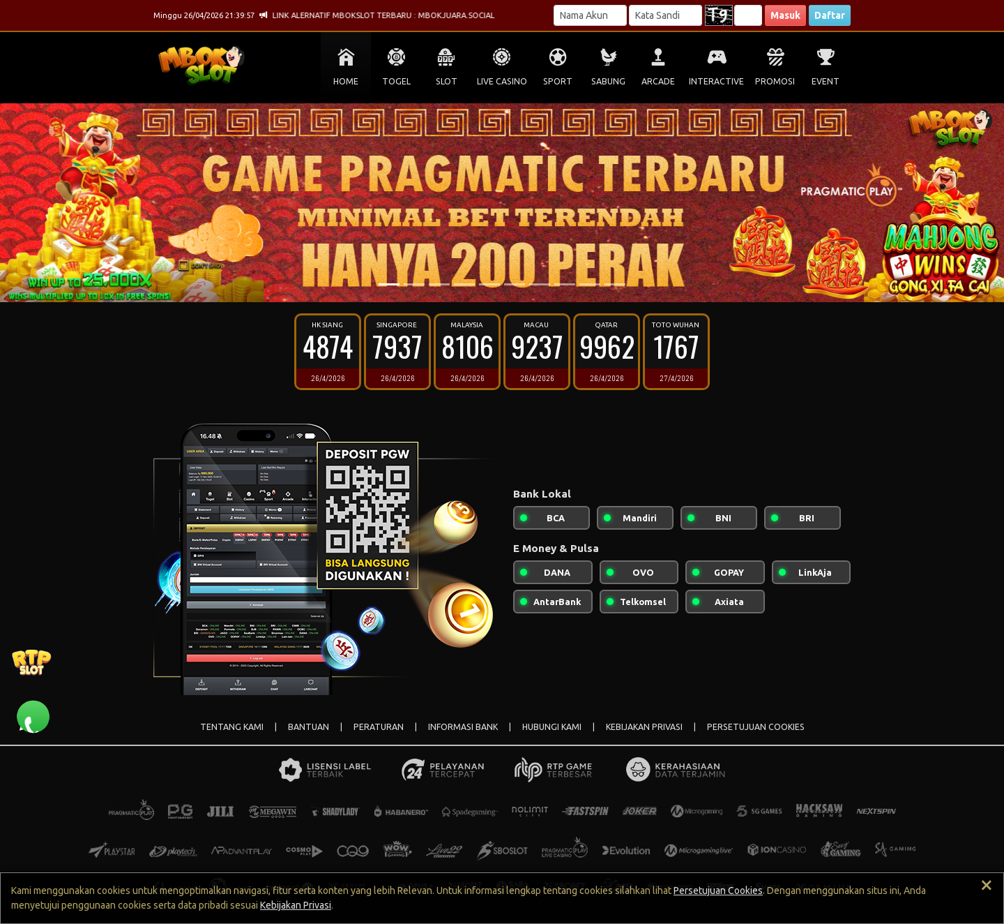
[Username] (590, 15)
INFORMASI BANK (463, 726)
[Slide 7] (539, 284)
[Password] (665, 15)
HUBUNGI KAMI (551, 726)
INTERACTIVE (716, 81)
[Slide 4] (464, 284)
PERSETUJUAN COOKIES (756, 726)
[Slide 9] (589, 284)
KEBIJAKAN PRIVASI (644, 726)
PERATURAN (378, 726)
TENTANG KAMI (232, 726)
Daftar (829, 15)
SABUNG (608, 81)
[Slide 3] (439, 284)
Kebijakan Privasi (295, 905)
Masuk (785, 15)
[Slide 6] (514, 284)
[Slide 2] (414, 284)
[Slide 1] (389, 284)
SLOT (446, 81)
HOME (345, 81)
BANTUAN (308, 726)
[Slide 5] (489, 284)
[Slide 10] (614, 284)
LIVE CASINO (502, 81)
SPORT (557, 81)
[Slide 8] (564, 284)
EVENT (825, 81)
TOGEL (396, 81)
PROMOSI (775, 81)
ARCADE (658, 81)
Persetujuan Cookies (718, 890)
